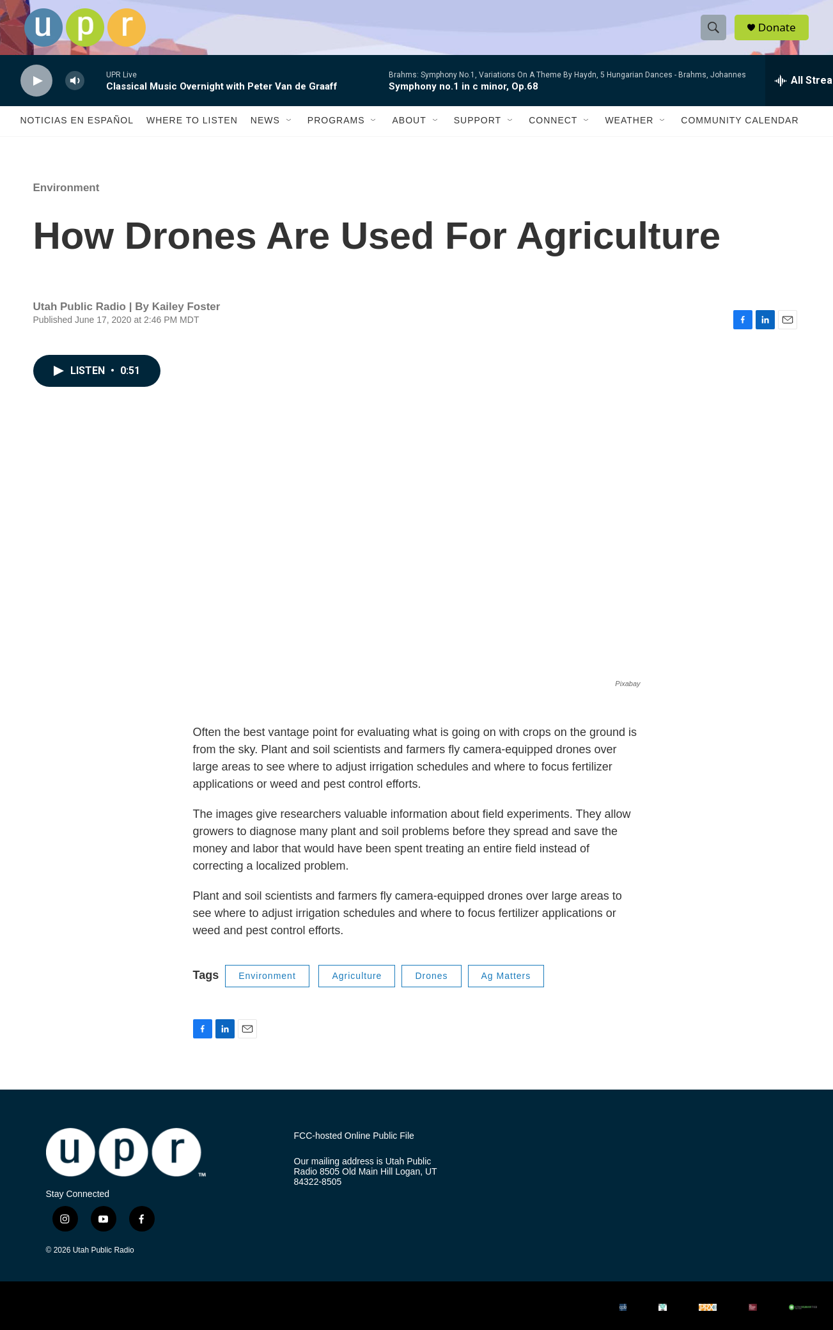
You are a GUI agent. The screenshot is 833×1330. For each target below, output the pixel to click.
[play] (36, 93)
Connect (553, 133)
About (409, 133)
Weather (629, 133)
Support (477, 133)
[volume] (75, 93)
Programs (336, 133)
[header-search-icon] (716, 34)
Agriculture (357, 988)
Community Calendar (739, 133)
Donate (780, 33)
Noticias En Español (77, 133)
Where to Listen (192, 133)
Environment (66, 200)
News (265, 133)
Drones (431, 988)
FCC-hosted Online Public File (354, 1148)
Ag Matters (506, 988)
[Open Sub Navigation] (289, 133)
